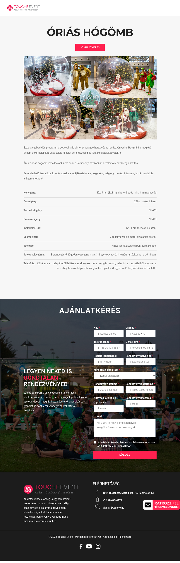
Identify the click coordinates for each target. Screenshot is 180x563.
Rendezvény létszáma (139, 399)
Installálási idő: (32, 229)
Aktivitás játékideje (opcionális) (105, 401)
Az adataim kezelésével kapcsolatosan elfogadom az (126, 446)
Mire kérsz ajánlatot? (107, 371)
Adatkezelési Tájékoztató (117, 539)
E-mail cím (133, 343)
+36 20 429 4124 (107, 501)
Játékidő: (29, 246)
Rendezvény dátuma (106, 385)
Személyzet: (31, 237)
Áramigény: (30, 202)
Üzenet (99, 418)
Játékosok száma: (34, 255)
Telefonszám (102, 343)
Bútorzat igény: (32, 220)
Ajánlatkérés (90, 48)
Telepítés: (29, 264)
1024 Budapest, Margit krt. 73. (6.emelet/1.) (123, 494)
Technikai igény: (33, 211)
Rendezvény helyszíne (139, 357)
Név (97, 329)
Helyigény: (30, 193)
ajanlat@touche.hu (108, 509)
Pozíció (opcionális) (105, 357)
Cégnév (131, 329)
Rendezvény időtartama (140, 385)
